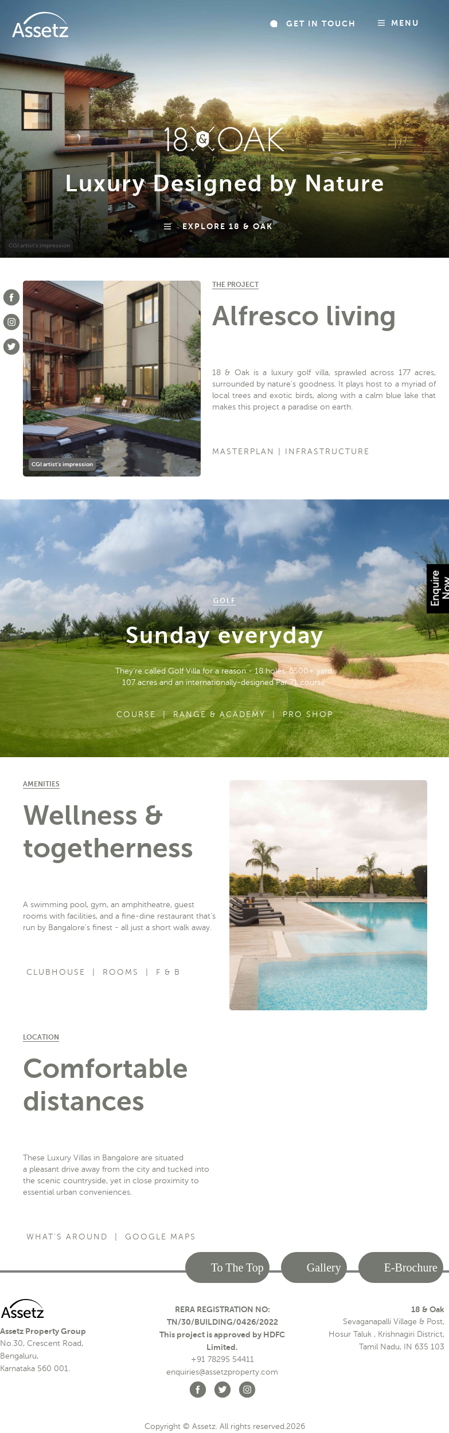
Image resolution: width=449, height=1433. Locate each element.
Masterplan (243, 451)
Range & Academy (219, 714)
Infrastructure (327, 451)
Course (136, 714)
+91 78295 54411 (222, 1359)
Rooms (121, 972)
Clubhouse (55, 972)
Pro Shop (308, 714)
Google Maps (160, 1237)
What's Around (67, 1237)
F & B (168, 972)
